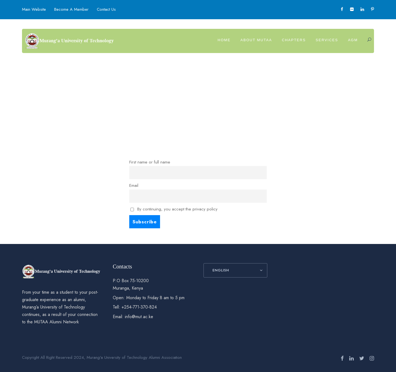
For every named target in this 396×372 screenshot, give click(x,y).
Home (224, 40)
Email (133, 185)
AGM (353, 40)
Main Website (34, 9)
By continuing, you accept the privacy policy (174, 209)
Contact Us (106, 9)
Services (327, 40)
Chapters (294, 40)
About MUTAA (256, 40)
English (221, 270)
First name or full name (149, 162)
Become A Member (71, 9)
